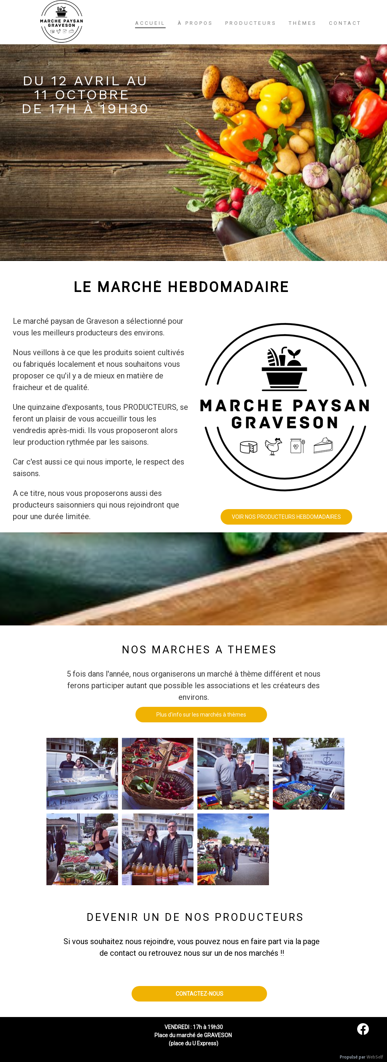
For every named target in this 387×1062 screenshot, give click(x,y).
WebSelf (374, 1057)
